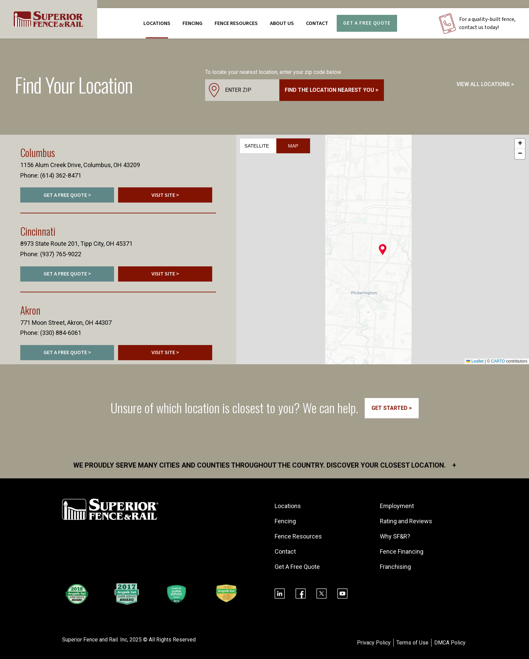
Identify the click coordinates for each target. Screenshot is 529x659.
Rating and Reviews (406, 521)
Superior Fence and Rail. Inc (94, 639)
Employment (397, 505)
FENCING (192, 23)
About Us (282, 23)
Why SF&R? (395, 536)
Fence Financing (401, 551)
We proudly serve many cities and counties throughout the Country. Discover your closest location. (264, 465)
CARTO (498, 361)
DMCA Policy (450, 642)
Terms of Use (412, 642)
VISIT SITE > (165, 195)
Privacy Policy (374, 642)
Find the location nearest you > (332, 90)
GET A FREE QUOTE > (67, 195)
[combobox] (294, 90)
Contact (317, 23)
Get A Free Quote (367, 23)
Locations (156, 23)
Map (293, 146)
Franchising (395, 566)
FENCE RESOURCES (236, 23)
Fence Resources (298, 536)
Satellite (257, 146)
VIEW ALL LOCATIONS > (485, 84)
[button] (382, 249)
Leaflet (474, 361)
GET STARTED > (391, 408)
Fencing (285, 521)
